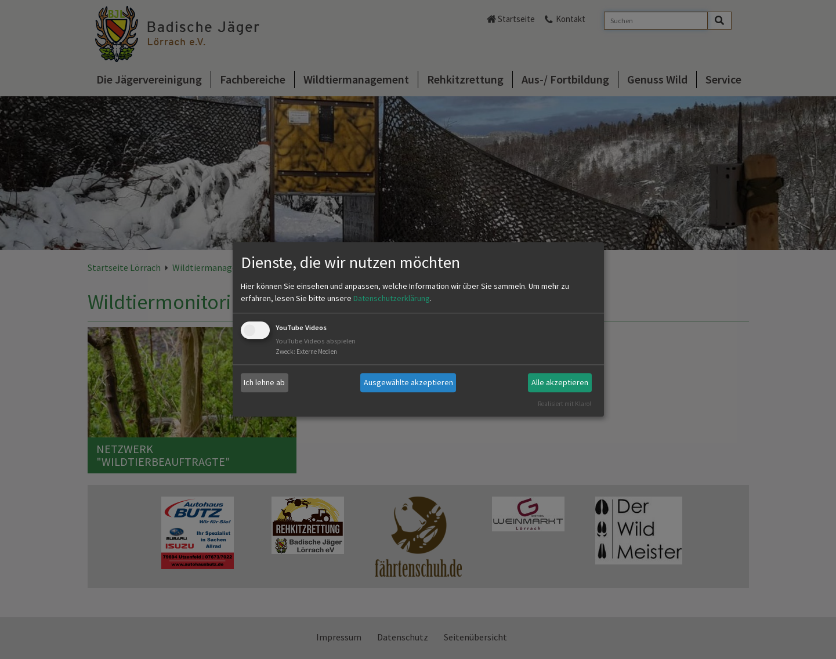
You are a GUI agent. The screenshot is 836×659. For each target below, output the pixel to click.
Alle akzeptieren (559, 382)
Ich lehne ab (264, 382)
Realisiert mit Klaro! (564, 404)
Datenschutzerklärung (391, 298)
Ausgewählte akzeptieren (408, 382)
